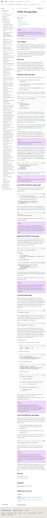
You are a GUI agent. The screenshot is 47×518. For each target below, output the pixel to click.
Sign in (44, 1)
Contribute (20, 513)
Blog (15, 513)
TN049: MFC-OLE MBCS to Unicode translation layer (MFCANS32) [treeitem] (7, 121)
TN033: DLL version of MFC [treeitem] (7, 77)
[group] (31, 200)
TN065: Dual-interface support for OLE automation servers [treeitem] (8, 167)
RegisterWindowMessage (23, 238)
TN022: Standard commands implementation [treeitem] (8, 53)
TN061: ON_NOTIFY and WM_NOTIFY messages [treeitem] (7, 155)
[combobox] (7, 11)
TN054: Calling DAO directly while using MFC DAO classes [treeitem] (8, 133)
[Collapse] (13, 8)
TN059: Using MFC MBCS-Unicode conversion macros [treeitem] (8, 149)
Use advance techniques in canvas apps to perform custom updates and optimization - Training (29, 498)
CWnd (43, 135)
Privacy (24, 513)
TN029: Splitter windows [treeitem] (7, 67)
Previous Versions (10, 513)
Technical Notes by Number (22, 476)
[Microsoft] (2, 1)
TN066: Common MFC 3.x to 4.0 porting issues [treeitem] (8, 170)
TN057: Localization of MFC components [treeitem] (7, 144)
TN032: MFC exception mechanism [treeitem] (7, 75)
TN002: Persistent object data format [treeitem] (8, 30)
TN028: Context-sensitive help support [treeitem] (8, 65)
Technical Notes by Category (22, 478)
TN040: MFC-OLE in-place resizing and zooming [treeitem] (7, 95)
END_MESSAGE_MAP (26, 122)
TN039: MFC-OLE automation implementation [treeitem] (8, 92)
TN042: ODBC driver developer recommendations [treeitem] (8, 101)
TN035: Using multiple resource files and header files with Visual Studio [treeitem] (8, 80)
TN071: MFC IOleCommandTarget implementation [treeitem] (6, 181)
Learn (18, 8)
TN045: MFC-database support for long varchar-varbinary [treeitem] (8, 107)
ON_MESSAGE (20, 189)
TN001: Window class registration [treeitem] (8, 27)
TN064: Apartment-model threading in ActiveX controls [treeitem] (8, 164)
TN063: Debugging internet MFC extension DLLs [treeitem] (8, 161)
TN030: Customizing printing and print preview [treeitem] (8, 70)
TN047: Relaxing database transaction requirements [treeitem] (7, 113)
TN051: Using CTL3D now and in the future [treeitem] (8, 128)
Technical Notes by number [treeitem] (7, 26)
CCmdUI (43, 318)
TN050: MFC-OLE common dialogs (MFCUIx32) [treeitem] (7, 125)
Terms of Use (40, 513)
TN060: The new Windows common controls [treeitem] (7, 152)
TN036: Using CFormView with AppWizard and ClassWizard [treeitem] (8, 83)
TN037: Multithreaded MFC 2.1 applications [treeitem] (8, 86)
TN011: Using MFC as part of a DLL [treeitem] (8, 37)
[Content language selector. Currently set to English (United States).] (6, 510)
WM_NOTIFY (41, 464)
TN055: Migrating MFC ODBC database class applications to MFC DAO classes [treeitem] (8, 137)
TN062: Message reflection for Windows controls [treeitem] (8, 158)
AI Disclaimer (3, 513)
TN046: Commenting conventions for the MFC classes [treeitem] (8, 110)
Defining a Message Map (22, 22)
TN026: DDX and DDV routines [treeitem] (8, 63)
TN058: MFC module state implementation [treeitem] (7, 147)
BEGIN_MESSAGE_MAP (38, 117)
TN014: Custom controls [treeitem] (7, 39)
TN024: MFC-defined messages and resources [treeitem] (8, 58)
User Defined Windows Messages (23, 24)
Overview (19, 21)
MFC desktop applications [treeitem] (6, 14)
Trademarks (3, 514)
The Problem (20, 20)
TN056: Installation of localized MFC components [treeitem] (8, 141)
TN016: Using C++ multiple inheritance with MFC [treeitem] (7, 42)
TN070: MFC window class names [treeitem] (7, 177)
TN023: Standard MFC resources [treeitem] (8, 55)
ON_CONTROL (39, 434)
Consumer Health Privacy (32, 513)
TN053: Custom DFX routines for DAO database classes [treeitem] (8, 130)
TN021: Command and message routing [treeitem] (8, 51)
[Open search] (42, 2)
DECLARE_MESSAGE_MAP (24, 77)
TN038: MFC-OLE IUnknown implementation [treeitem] (8, 89)
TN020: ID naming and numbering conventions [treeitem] (7, 48)
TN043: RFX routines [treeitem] (6, 103)
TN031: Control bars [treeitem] (6, 72)
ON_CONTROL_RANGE (29, 445)
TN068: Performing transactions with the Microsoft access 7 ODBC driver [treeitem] (8, 174)
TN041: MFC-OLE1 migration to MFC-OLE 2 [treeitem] (8, 98)
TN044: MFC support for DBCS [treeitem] (8, 105)
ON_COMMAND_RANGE (29, 396)
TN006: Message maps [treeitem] (7, 35)
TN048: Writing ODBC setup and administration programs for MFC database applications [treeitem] (8, 117)
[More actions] (45, 8)
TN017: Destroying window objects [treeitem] (7, 45)
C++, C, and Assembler (24, 8)
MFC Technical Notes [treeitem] (6, 22)
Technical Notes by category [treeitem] (8, 24)
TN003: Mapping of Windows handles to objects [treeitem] (8, 33)
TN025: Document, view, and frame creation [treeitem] (8, 61)
